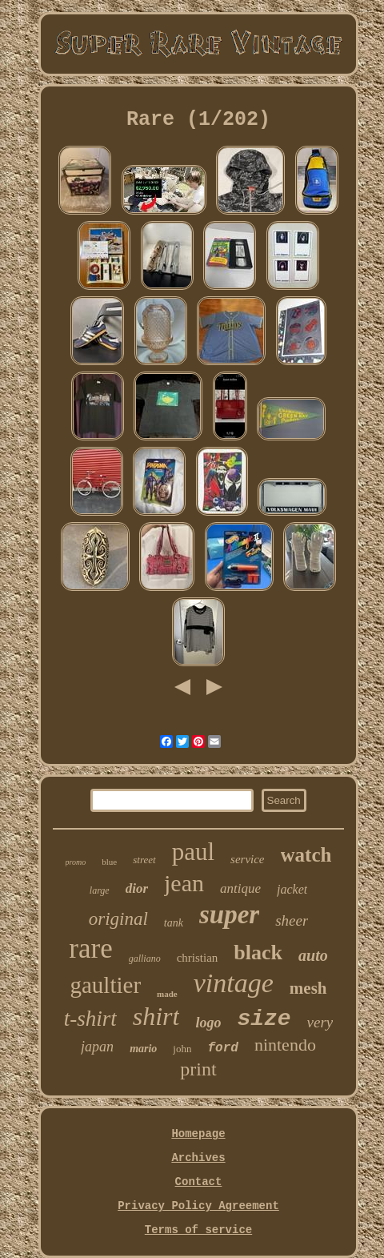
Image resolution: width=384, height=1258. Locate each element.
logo (208, 1023)
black (258, 952)
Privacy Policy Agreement (198, 1206)
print (198, 1069)
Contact (198, 1182)
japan (97, 1047)
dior (137, 888)
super (229, 914)
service (247, 859)
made (167, 994)
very (320, 1022)
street (144, 860)
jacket (292, 889)
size (263, 1019)
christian (197, 957)
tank (173, 923)
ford (222, 1048)
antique (240, 888)
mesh (308, 988)
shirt (156, 1016)
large (100, 890)
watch (306, 855)
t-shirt (90, 1019)
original (118, 919)
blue (109, 861)
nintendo (285, 1045)
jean (184, 883)
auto (313, 955)
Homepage (198, 1133)
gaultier (106, 985)
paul (193, 852)
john (182, 1049)
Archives (198, 1157)
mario (143, 1049)
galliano (145, 958)
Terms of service (198, 1230)
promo (76, 862)
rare (90, 948)
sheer (291, 920)
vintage (234, 983)
